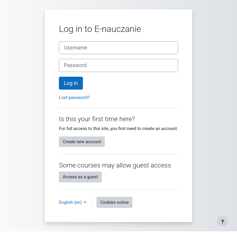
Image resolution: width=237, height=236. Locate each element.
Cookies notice (114, 202)
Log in (71, 83)
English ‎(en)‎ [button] (71, 202)
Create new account (82, 141)
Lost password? (74, 97)
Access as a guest (80, 176)
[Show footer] (222, 221)
